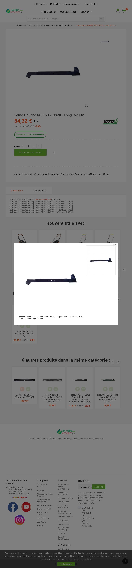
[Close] (115, 245)
